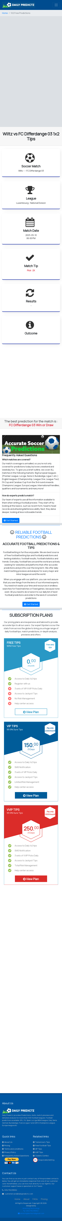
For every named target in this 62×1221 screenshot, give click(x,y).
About (26, 1199)
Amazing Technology (31, 1208)
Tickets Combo (41, 1155)
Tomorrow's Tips (41, 1142)
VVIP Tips (38, 1152)
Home (5, 13)
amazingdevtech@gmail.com (31, 1213)
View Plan (31, 712)
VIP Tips (37, 1149)
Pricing (6, 1145)
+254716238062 (31, 1211)
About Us (7, 1142)
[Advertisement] (31, 42)
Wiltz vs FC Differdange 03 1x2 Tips (31, 136)
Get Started (11, 520)
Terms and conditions (12, 1149)
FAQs (35, 1199)
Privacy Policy (9, 1152)
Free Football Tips (42, 1145)
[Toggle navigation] (56, 5)
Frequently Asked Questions (15, 1155)
